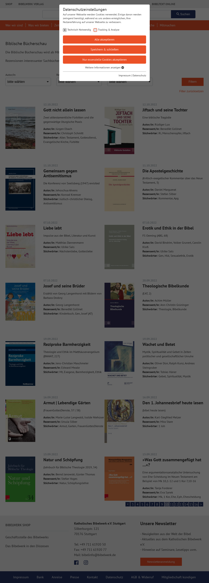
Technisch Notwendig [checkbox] (79, 29)
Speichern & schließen (105, 49)
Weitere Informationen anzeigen (104, 67)
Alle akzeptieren (104, 39)
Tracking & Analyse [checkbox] (108, 29)
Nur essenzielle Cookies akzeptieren (104, 59)
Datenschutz (139, 75)
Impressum (125, 75)
